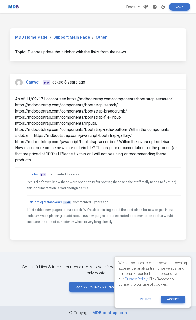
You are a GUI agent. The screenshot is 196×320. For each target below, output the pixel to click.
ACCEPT (173, 299)
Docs (131, 7)
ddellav (32, 174)
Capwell (33, 82)
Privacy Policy (136, 279)
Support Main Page (71, 37)
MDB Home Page (31, 37)
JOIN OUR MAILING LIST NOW (98, 286)
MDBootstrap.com (109, 312)
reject (145, 299)
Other (101, 37)
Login (179, 6)
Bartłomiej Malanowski (44, 202)
